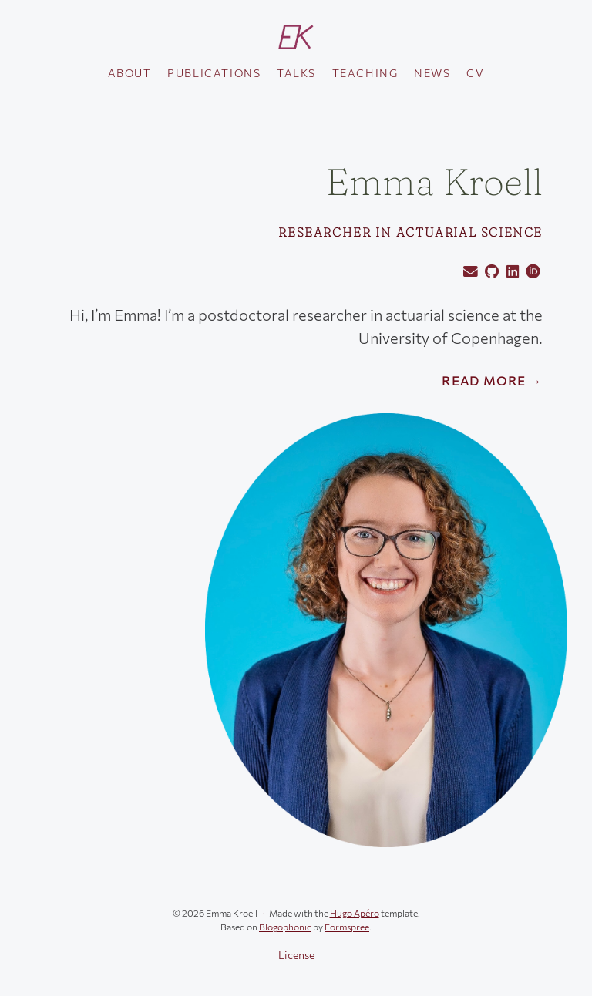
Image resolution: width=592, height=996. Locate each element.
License (296, 954)
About (130, 72)
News (432, 72)
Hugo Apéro (354, 912)
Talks (296, 72)
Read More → (492, 381)
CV (475, 72)
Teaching (365, 72)
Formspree (347, 926)
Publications (214, 72)
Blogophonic (285, 926)
